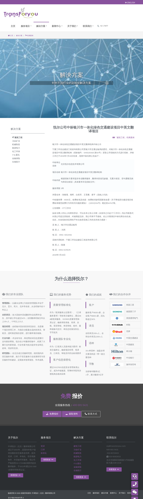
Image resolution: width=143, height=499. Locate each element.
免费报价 (52, 414)
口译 (43, 449)
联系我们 (88, 26)
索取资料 (71, 414)
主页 (13, 26)
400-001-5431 (80, 405)
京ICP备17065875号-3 (16, 498)
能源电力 (16, 148)
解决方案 (41, 26)
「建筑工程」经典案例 (123, 137)
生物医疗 (16, 162)
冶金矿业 (16, 141)
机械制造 (16, 144)
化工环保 (16, 151)
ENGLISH (130, 2)
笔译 (43, 446)
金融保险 (16, 158)
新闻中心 (57, 26)
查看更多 (15, 475)
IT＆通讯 (16, 155)
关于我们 (72, 26)
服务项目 (26, 26)
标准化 (44, 453)
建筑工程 (17, 137)
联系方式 (91, 414)
